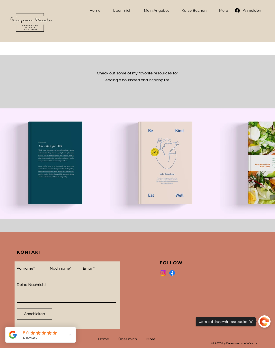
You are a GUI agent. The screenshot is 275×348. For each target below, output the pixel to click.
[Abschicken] (34, 314)
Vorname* (26, 268)
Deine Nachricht (31, 285)
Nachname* (61, 268)
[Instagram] (163, 273)
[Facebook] (172, 273)
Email (87, 268)
